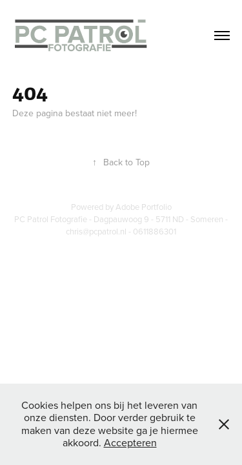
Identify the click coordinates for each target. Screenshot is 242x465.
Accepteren (130, 442)
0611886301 (154, 231)
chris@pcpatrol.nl (96, 231)
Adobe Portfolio (144, 206)
